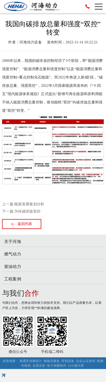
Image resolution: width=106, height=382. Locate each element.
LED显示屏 (76, 365)
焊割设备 (67, 361)
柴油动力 (12, 266)
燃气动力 (12, 254)
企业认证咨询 (85, 361)
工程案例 (12, 279)
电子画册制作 (56, 365)
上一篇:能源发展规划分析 (23, 204)
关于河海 (12, 241)
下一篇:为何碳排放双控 (21, 211)
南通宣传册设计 (31, 361)
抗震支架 (39, 365)
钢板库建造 (52, 361)
